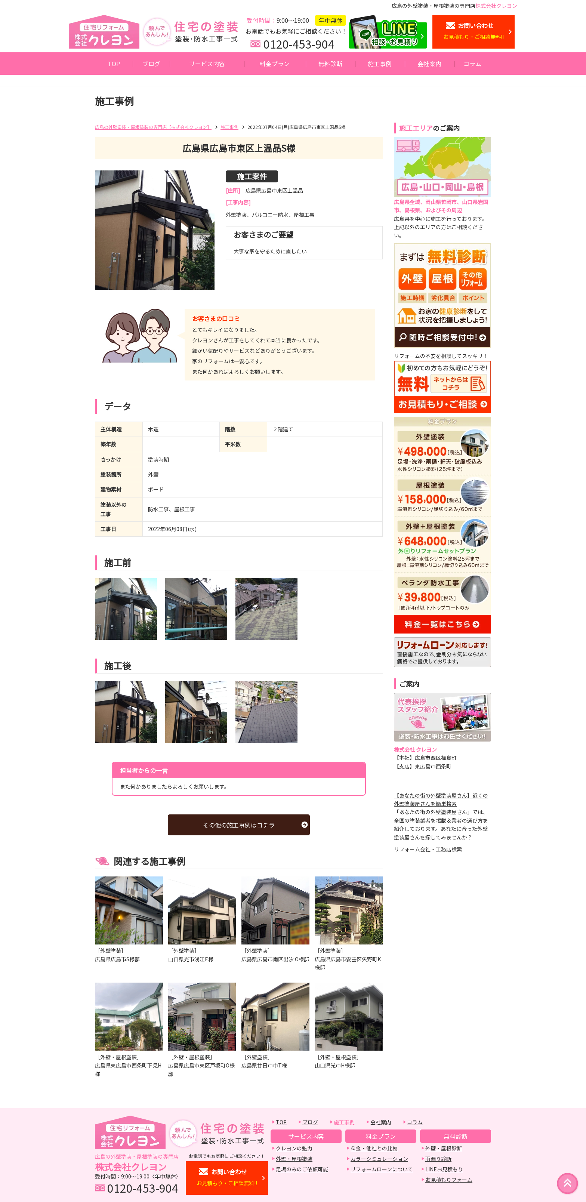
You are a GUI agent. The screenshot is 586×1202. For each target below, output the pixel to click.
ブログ (151, 63)
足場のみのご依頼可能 (302, 1169)
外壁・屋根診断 (443, 1148)
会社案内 (429, 63)
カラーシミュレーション (379, 1158)
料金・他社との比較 (374, 1148)
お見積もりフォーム (448, 1179)
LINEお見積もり (444, 1169)
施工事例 (380, 63)
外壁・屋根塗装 (294, 1158)
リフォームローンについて (382, 1169)
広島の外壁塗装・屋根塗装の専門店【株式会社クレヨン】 (153, 127)
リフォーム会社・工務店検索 (428, 849)
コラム (472, 63)
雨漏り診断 (438, 1158)
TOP (114, 63)
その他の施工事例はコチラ (239, 824)
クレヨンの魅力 (294, 1148)
